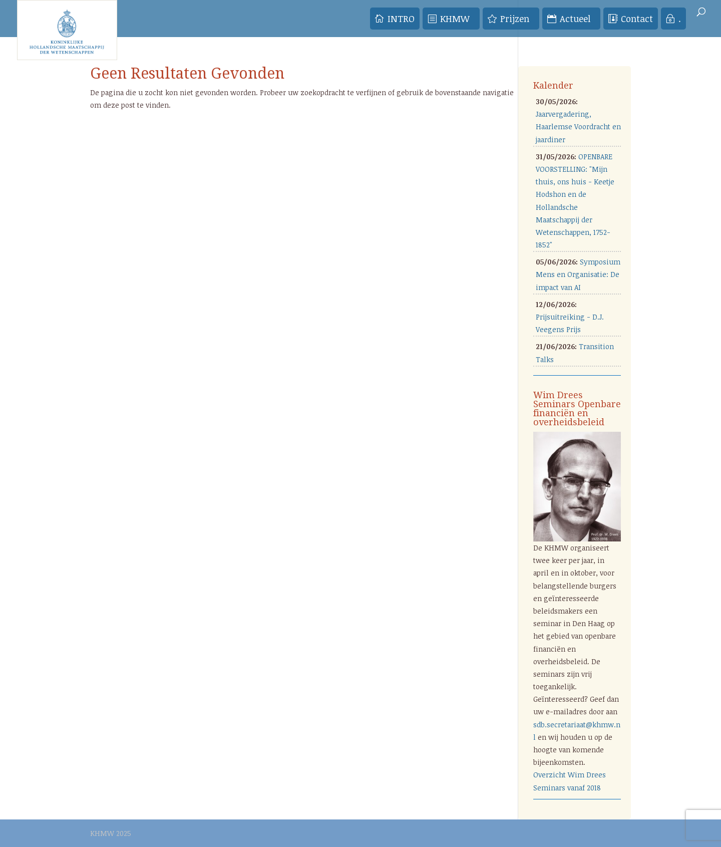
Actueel (575, 19)
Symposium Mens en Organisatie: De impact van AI (578, 274)
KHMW (455, 19)
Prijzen (514, 19)
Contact (637, 19)
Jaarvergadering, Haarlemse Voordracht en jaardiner (578, 126)
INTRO (401, 19)
